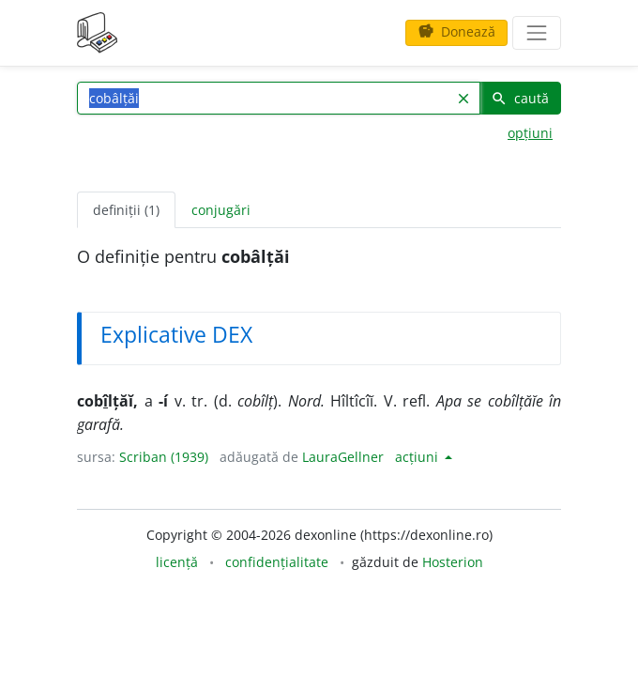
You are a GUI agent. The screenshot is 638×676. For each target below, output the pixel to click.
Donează (456, 31)
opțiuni (530, 133)
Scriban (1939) (163, 457)
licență (177, 562)
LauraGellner (343, 457)
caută (520, 98)
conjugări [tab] (221, 210)
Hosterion (452, 562)
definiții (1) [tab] (126, 210)
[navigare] (536, 33)
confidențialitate (276, 562)
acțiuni (418, 457)
